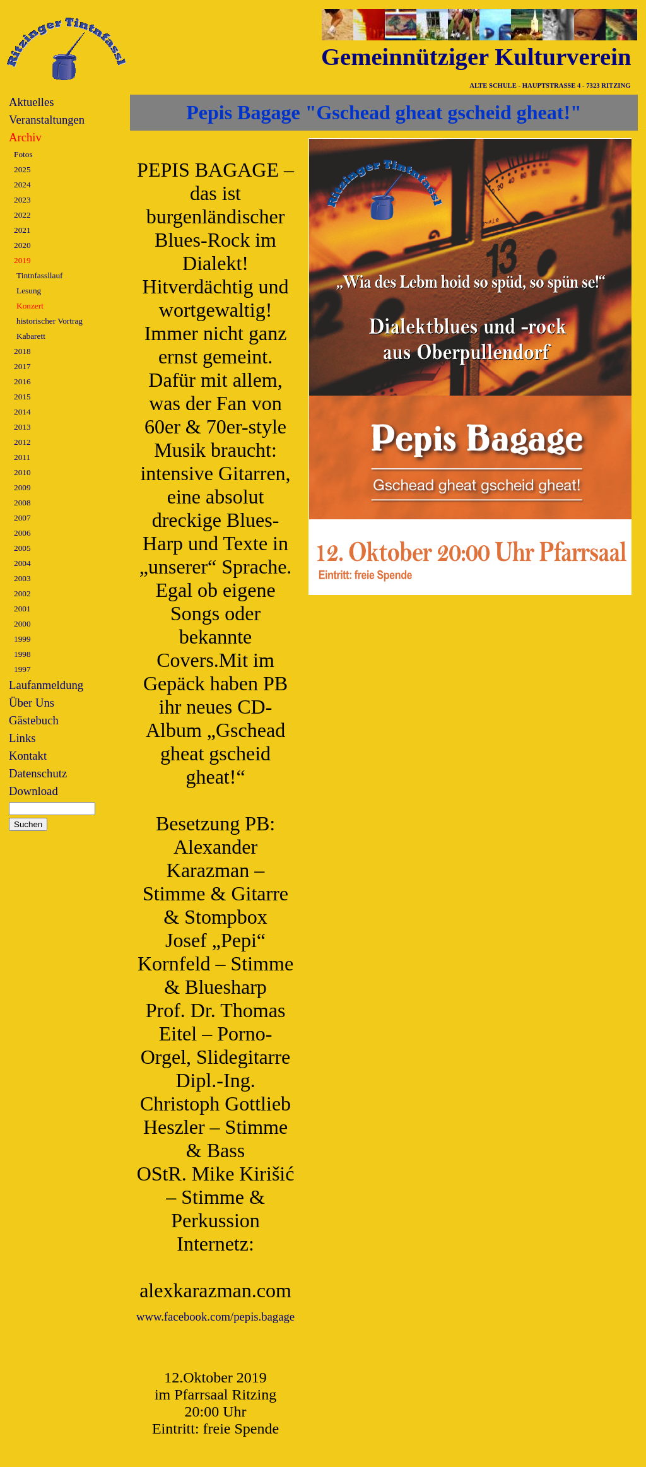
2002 (22, 593)
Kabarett (30, 336)
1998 (22, 654)
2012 (22, 442)
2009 (22, 487)
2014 (22, 411)
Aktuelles (31, 102)
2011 (22, 457)
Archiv (25, 137)
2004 (22, 563)
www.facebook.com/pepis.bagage (215, 1316)
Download (33, 791)
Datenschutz (38, 773)
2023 (22, 199)
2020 (22, 245)
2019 (22, 260)
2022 (22, 215)
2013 (22, 427)
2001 (22, 608)
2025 (22, 169)
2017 (22, 366)
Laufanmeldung (46, 685)
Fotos (23, 154)
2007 (22, 517)
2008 (22, 502)
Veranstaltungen (47, 119)
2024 (22, 184)
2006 (22, 533)
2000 (22, 623)
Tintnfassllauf (39, 275)
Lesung (28, 290)
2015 (22, 396)
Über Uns (31, 702)
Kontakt (28, 755)
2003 (22, 578)
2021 (22, 230)
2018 (22, 351)
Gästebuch (34, 720)
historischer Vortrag (49, 321)
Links (22, 738)
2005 (22, 548)
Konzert (30, 305)
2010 (22, 472)
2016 (22, 381)
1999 (22, 639)
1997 (22, 669)
